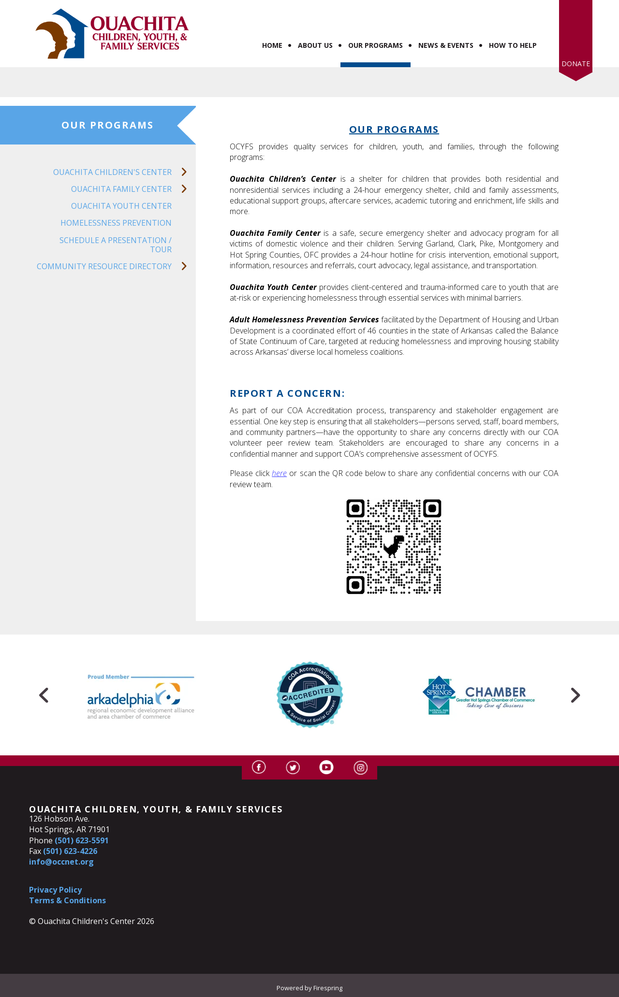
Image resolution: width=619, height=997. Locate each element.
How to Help (513, 45)
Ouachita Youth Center (121, 206)
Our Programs (375, 45)
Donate (575, 63)
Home (272, 45)
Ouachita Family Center (133, 189)
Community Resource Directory (116, 267)
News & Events (445, 45)
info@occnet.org (61, 861)
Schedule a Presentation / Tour (115, 245)
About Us (315, 45)
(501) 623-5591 (82, 840)
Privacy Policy (55, 889)
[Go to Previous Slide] (44, 695)
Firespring (327, 987)
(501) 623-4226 (70, 851)
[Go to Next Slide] (575, 695)
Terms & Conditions (67, 900)
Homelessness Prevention (116, 222)
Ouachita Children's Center (124, 172)
